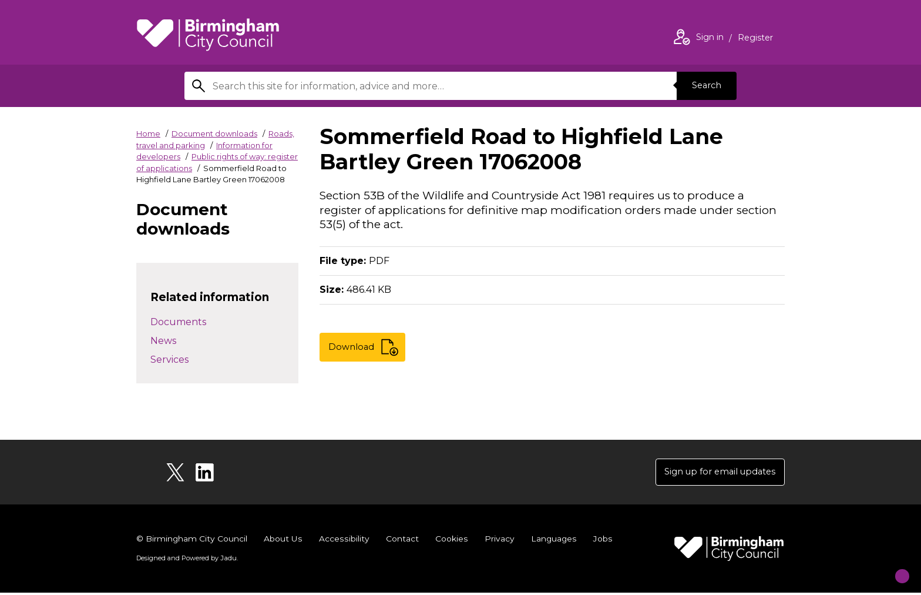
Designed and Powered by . (186, 560)
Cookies (450, 541)
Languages (552, 541)
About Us (283, 541)
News (163, 340)
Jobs (601, 541)
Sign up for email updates (714, 473)
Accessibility (343, 541)
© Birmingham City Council (192, 541)
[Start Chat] (893, 567)
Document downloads (214, 133)
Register (755, 38)
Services (169, 359)
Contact (401, 541)
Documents (178, 321)
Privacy (498, 541)
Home (148, 133)
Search (703, 85)
